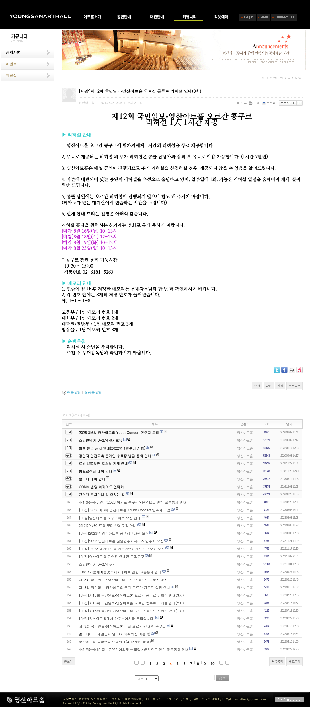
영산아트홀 (245, 432)
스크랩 (269, 102)
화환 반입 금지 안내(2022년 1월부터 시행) (112, 448)
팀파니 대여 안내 (92, 478)
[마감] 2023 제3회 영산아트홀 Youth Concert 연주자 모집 (124, 509)
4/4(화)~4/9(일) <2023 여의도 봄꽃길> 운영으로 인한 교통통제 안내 (133, 502)
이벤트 (11, 64)
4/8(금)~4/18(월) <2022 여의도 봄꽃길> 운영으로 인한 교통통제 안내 (134, 649)
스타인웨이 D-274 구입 (97, 564)
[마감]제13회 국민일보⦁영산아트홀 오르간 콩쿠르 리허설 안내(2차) (131, 602)
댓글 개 (74, 392)
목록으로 (294, 386)
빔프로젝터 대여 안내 (95, 471)
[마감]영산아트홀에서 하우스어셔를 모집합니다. (117, 618)
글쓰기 (68, 661)
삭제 (280, 386)
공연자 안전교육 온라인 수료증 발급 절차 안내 (115, 455)
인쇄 (255, 102)
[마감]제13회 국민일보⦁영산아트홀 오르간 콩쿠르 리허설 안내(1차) (131, 610)
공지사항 (13, 52)
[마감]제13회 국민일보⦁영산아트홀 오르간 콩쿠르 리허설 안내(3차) (131, 595)
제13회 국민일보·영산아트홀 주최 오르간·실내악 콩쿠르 (122, 626)
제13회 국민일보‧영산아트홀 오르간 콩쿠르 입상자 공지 (123, 579)
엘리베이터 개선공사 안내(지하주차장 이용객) (114, 633)
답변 (269, 386)
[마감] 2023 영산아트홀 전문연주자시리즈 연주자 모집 (122, 548)
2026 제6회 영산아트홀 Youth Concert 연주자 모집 (119, 432)
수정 (257, 386)
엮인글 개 (92, 392)
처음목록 (277, 661)
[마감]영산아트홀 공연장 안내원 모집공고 (111, 556)
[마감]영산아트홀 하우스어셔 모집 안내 (110, 517)
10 (212, 664)
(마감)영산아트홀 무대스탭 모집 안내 (108, 525)
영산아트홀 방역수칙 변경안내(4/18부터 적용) (115, 641)
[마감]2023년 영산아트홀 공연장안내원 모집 (114, 533)
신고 (242, 102)
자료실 (11, 75)
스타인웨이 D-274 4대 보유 (100, 440)
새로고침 (294, 661)
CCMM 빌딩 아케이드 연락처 (101, 486)
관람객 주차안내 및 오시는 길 (102, 494)
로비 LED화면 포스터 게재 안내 (103, 463)
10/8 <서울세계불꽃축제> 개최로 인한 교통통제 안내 (120, 571)
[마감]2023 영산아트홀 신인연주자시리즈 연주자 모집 (121, 540)
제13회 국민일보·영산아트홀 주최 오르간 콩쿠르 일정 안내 (124, 587)
